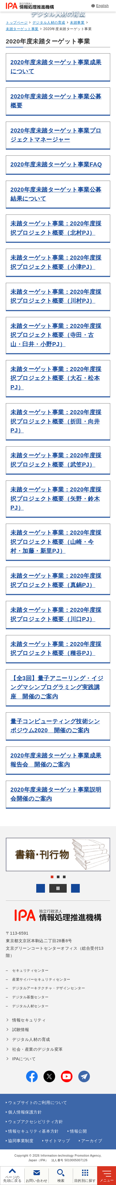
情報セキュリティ (29, 1020)
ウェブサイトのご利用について (37, 1102)
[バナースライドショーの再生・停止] (58, 888)
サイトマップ (57, 1140)
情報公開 (78, 1131)
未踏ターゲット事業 (22, 29)
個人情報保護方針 (25, 1112)
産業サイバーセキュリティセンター (41, 979)
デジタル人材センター (30, 1006)
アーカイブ (91, 1140)
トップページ (17, 23)
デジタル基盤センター (30, 997)
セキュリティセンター (30, 970)
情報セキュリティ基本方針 (33, 1131)
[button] (40, 888)
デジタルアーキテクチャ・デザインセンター (48, 988)
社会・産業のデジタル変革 (37, 1049)
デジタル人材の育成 (48, 23)
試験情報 (20, 1029)
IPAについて (24, 1058)
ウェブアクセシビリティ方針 (35, 1121)
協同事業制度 (20, 1140)
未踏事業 (77, 23)
